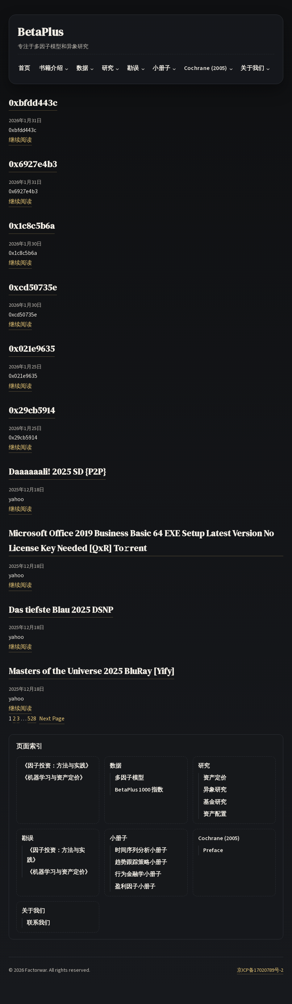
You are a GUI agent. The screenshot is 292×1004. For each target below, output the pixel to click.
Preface (213, 850)
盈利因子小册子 (135, 887)
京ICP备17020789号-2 (260, 970)
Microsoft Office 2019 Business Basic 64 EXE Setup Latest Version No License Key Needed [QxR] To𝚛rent (141, 540)
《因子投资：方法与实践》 (56, 766)
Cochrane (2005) (218, 838)
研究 (204, 766)
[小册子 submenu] (174, 69)
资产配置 (214, 814)
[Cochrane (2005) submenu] (231, 69)
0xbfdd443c (33, 103)
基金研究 (214, 802)
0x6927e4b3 (33, 164)
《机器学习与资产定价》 (53, 778)
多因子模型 (129, 778)
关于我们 (33, 911)
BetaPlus (41, 32)
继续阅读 (20, 140)
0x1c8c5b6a (32, 226)
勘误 (27, 838)
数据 (115, 766)
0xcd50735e (33, 287)
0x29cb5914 (32, 410)
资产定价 (214, 778)
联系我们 (38, 923)
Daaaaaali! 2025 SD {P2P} (57, 472)
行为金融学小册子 (138, 874)
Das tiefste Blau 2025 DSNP (61, 610)
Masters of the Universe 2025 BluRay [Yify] (91, 671)
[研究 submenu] (117, 69)
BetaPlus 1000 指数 (139, 790)
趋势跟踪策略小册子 (141, 862)
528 (32, 719)
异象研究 (214, 790)
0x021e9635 (32, 349)
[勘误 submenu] (143, 69)
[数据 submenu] (92, 69)
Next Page (51, 719)
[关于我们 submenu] (268, 69)
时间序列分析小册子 (141, 850)
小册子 (118, 838)
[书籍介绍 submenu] (66, 69)
